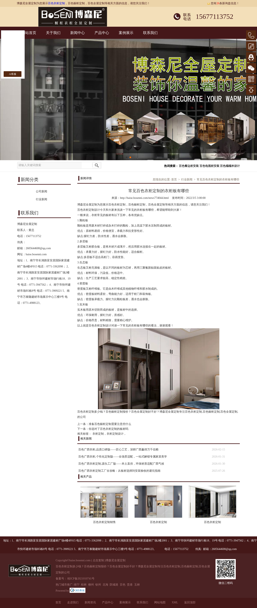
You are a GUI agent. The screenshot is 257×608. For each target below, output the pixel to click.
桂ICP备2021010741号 (81, 578)
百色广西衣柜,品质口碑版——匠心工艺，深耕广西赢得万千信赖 (118, 449)
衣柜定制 (98, 433)
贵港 (130, 584)
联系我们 (150, 33)
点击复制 (98, 560)
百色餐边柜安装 (189, 165)
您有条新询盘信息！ (223, 3)
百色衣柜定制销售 (104, 522)
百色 (122, 584)
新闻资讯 (90, 602)
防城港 (114, 584)
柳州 (91, 584)
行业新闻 (186, 179)
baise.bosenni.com (36, 254)
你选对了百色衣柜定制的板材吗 (108, 428)
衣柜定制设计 (115, 433)
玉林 (137, 584)
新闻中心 (77, 33)
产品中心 (102, 33)
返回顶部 (189, 602)
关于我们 (53, 33)
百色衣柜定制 (56, 3)
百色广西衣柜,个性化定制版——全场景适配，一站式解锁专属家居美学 (122, 456)
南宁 (77, 584)
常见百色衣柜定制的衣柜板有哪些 (218, 179)
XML (175, 602)
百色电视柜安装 (209, 165)
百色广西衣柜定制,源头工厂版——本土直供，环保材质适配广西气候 (121, 463)
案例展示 (126, 33)
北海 (105, 584)
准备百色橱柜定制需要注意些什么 (110, 424)
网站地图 (160, 602)
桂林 (84, 584)
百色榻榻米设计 (230, 165)
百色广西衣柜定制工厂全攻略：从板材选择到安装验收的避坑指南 (119, 470)
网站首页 (29, 33)
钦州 (98, 584)
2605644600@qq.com (38, 248)
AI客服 (12, 74)
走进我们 (73, 602)
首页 (174, 179)
